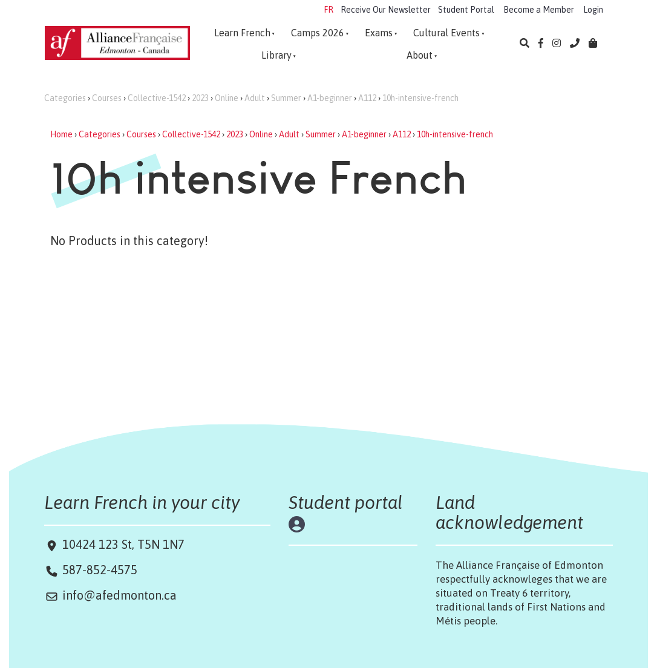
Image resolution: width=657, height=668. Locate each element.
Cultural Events (446, 32)
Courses (107, 98)
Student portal (346, 502)
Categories (65, 98)
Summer (286, 98)
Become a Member (538, 10)
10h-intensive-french (420, 98)
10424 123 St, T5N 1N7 (122, 544)
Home (61, 134)
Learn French (242, 32)
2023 (200, 98)
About (420, 55)
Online (226, 98)
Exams (379, 32)
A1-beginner (329, 98)
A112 (367, 98)
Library (276, 55)
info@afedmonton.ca (119, 595)
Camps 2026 (317, 32)
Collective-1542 (157, 98)
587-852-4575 (99, 570)
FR (328, 10)
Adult (254, 98)
